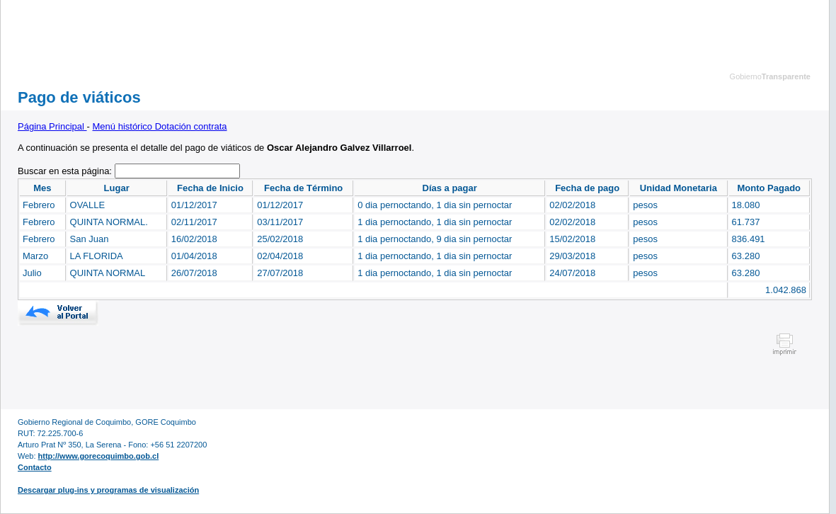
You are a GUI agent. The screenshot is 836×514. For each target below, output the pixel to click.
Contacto (35, 467)
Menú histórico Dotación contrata (160, 126)
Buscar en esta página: (66, 171)
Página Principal (52, 126)
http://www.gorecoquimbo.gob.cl (98, 456)
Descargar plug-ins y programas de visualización (108, 490)
